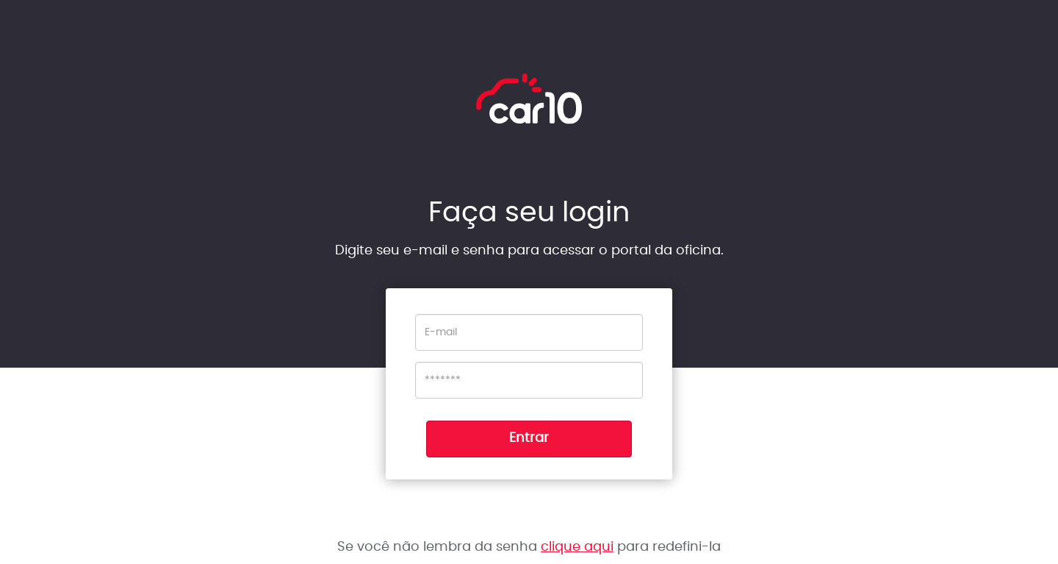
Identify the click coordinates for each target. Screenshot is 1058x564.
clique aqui (577, 547)
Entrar (529, 438)
